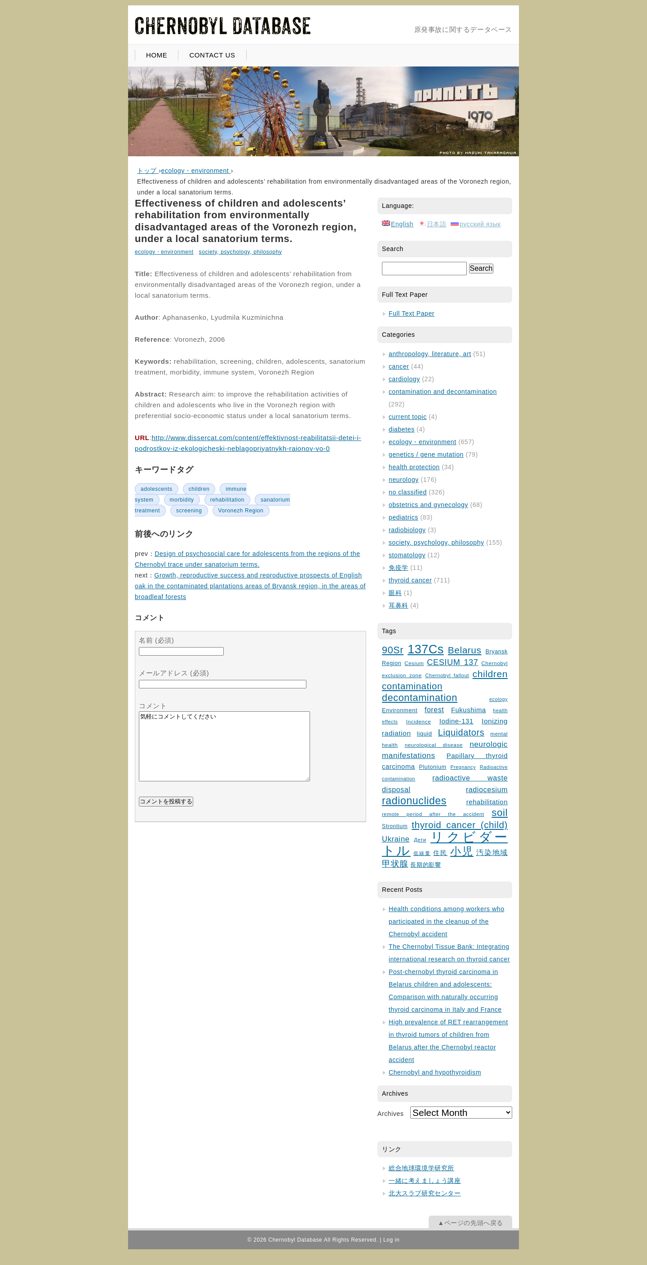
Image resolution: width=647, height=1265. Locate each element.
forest (434, 710)
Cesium (414, 663)
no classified (408, 492)
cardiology (404, 379)
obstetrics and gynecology (428, 504)
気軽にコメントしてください (224, 753)
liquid (424, 733)
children (199, 489)
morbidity (182, 500)
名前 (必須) (156, 640)
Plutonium (433, 767)
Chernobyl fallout (447, 675)
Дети (420, 839)
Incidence (418, 721)
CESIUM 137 (452, 662)
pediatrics (403, 517)
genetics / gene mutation (426, 454)
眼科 (395, 592)
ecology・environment (164, 252)
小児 (462, 851)
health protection (414, 467)
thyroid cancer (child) (460, 825)
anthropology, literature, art (430, 353)
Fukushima (468, 710)
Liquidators (461, 732)
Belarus (465, 650)
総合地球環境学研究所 (421, 1168)
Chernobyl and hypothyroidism (435, 1072)
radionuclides (414, 801)
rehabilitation (227, 500)
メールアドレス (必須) (174, 673)
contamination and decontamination (443, 391)
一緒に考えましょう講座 (425, 1180)
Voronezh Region (241, 510)
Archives (390, 1113)
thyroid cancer (410, 580)
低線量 (422, 853)
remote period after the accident (433, 814)
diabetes (402, 429)
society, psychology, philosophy (240, 252)
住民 (440, 853)
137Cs (426, 649)
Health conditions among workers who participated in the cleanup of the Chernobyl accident (447, 921)
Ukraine (396, 839)
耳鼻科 (398, 605)
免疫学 (398, 567)
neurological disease (434, 745)
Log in (391, 1240)
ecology (498, 699)
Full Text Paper (411, 313)
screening (189, 510)
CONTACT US (212, 55)
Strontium (395, 826)
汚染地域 (492, 852)
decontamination (419, 697)
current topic (408, 416)
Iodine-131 (456, 721)
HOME (156, 55)
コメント (153, 706)
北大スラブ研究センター (425, 1193)
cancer (399, 366)
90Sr (392, 650)
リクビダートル (445, 843)
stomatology (407, 555)
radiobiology (407, 529)
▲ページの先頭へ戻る (470, 1222)
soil (500, 812)
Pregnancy (462, 767)
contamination (412, 686)
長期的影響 (425, 865)
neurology (404, 479)
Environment (399, 710)
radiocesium (487, 789)
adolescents (157, 489)
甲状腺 (395, 863)
